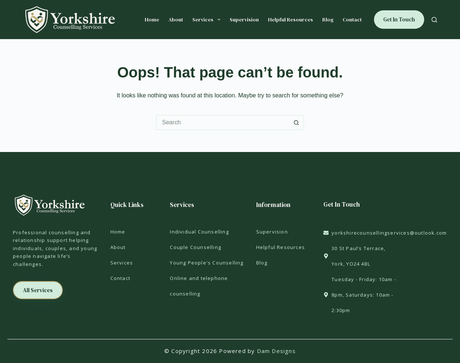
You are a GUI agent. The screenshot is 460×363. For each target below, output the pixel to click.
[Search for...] (222, 122)
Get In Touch (399, 19)
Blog (327, 19)
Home (152, 19)
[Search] (434, 20)
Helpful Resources (290, 19)
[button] (38, 290)
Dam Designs (276, 351)
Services (207, 19)
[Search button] (296, 122)
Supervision (244, 19)
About (175, 19)
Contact (352, 19)
